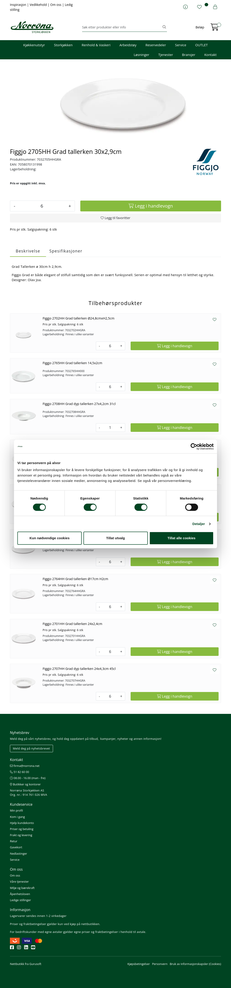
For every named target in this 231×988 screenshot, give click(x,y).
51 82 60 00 (19, 772)
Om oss (56, 4)
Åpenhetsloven (20, 894)
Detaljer (198, 524)
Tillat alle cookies (182, 538)
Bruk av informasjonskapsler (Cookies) (195, 964)
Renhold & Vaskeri (96, 45)
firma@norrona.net (24, 766)
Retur (13, 841)
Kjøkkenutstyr (34, 45)
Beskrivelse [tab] (28, 251)
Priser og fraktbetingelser (28, 924)
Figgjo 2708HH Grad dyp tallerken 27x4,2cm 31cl (79, 404)
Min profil (16, 810)
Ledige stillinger (20, 900)
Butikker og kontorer (25, 784)
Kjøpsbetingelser (138, 964)
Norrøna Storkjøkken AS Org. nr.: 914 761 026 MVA (28, 792)
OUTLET (201, 45)
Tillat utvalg (115, 538)
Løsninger (141, 54)
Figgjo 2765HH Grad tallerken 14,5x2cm (72, 363)
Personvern (159, 964)
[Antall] (41, 206)
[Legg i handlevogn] (150, 206)
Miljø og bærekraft (22, 888)
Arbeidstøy (127, 45)
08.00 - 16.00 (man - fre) (28, 778)
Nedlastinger (18, 853)
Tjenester (165, 54)
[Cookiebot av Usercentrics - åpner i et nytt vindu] (194, 446)
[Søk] (122, 27)
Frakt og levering (21, 835)
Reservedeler (156, 45)
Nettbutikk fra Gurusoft (25, 964)
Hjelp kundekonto (22, 823)
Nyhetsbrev (19, 732)
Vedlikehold (39, 4)
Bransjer (188, 54)
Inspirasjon (18, 4)
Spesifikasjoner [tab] (65, 251)
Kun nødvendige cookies (50, 538)
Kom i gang (17, 817)
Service (180, 45)
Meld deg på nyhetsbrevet (31, 748)
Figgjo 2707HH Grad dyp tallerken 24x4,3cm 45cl (79, 668)
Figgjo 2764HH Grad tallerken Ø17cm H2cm (75, 579)
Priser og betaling (21, 829)
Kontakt (210, 54)
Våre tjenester (19, 881)
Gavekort (16, 847)
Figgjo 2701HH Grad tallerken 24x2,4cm (72, 624)
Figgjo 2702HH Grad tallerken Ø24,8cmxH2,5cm (78, 318)
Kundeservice (21, 804)
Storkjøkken (63, 45)
